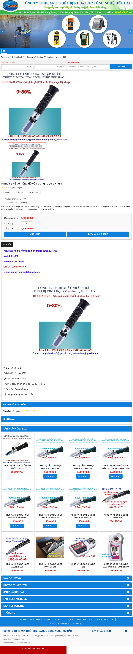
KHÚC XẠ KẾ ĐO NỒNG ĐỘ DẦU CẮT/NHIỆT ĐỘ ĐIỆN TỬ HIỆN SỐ (116, 567)
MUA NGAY (50, 476)
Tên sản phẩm (73, 62)
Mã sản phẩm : (11, 199)
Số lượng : (9, 223)
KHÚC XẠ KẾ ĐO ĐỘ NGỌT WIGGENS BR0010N (83, 516)
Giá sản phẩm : (11, 218)
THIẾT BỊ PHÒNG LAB (104, 620)
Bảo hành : (13, 203)
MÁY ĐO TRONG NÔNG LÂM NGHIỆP (66, 624)
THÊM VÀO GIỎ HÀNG (98, 234)
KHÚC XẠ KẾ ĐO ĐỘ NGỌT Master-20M (116, 516)
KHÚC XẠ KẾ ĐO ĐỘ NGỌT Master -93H (17, 565)
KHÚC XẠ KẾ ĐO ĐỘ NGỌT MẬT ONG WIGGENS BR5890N (116, 466)
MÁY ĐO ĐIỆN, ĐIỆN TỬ (64, 620)
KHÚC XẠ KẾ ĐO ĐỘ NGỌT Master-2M (50, 565)
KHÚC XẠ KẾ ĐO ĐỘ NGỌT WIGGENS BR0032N (17, 516)
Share (7, 192)
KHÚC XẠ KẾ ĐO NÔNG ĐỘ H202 (83, 565)
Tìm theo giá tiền (8, 62)
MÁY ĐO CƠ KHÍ (84, 620)
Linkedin (34, 192)
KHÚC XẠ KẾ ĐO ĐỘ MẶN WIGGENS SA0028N (50, 466)
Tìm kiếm (121, 67)
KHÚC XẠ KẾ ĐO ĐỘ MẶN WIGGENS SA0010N (83, 466)
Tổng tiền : (9, 228)
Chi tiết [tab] (7, 244)
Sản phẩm (23, 620)
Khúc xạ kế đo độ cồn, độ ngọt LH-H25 (17, 466)
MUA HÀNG (35, 234)
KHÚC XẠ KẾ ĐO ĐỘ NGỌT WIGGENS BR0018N (50, 516)
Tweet (20, 192)
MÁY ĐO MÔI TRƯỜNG (40, 620)
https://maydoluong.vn (20, 643)
